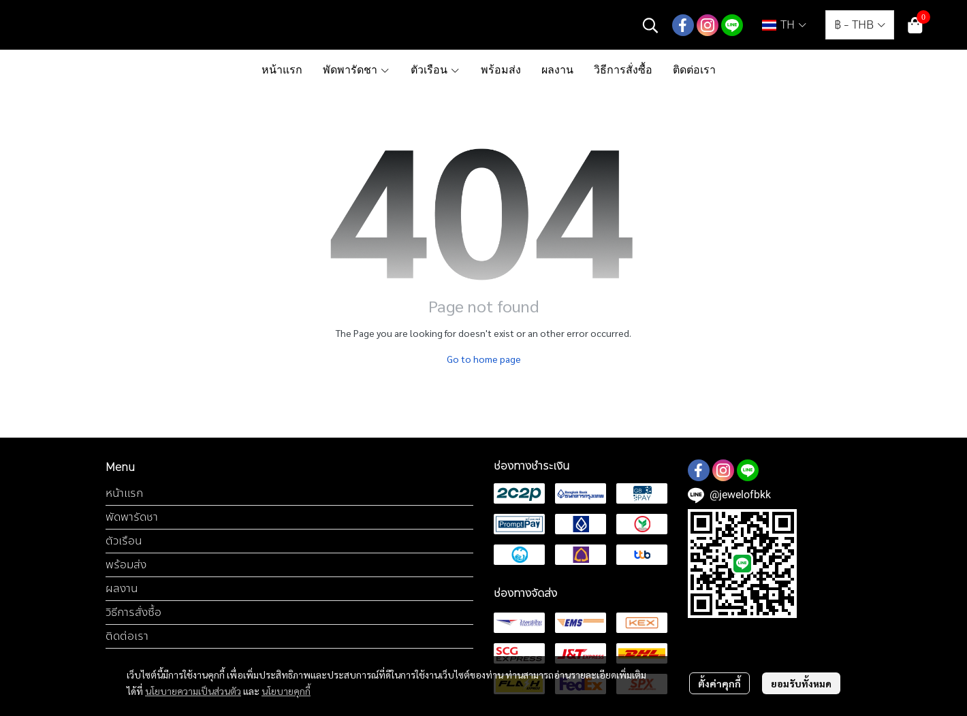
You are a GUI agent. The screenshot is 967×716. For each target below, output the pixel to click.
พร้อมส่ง (126, 564)
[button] (650, 25)
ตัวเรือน (124, 540)
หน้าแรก (124, 493)
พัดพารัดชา (132, 516)
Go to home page (484, 359)
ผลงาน (122, 588)
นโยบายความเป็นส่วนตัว (193, 691)
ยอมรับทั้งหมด (801, 683)
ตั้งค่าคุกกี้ (719, 683)
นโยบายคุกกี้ (286, 691)
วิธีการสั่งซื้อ (133, 612)
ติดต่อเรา (127, 636)
